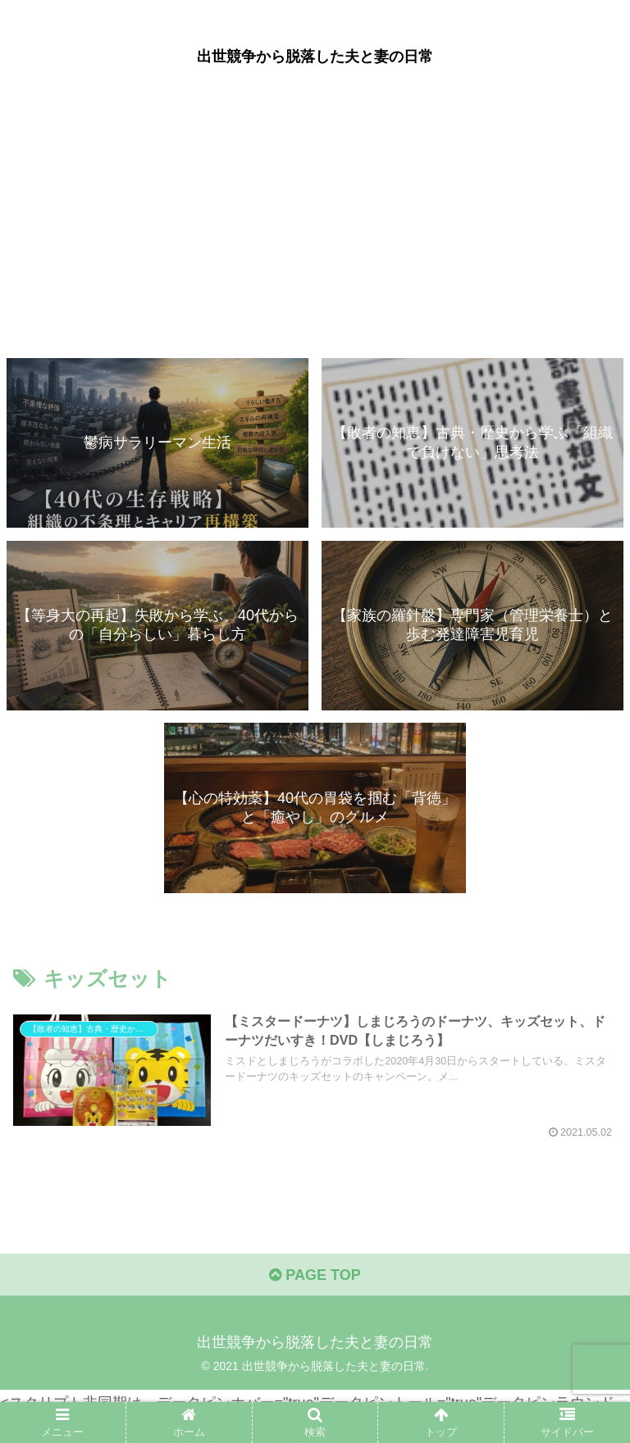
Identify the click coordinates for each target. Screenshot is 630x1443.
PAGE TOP (314, 1275)
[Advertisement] (315, 222)
